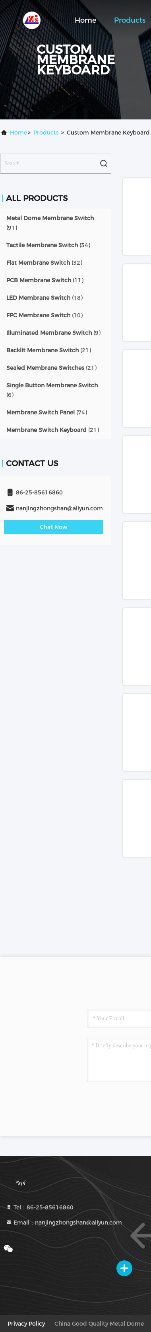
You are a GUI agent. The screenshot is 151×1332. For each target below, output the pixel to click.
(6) (52, 390)
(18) (44, 297)
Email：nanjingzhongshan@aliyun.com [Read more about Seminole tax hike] (64, 1222)
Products (129, 20)
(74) (46, 412)
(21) (48, 350)
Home (86, 20)
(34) (48, 245)
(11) (44, 280)
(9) (53, 332)
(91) (50, 223)
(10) (44, 315)
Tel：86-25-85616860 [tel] (40, 1207)
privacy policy (26, 1323)
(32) (44, 262)
